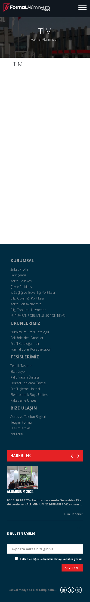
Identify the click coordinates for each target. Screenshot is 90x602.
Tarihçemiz (18, 275)
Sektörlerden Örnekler (26, 338)
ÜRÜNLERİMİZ (25, 323)
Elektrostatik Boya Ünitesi (29, 394)
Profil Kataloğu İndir (24, 343)
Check (11, 559)
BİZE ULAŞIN (23, 408)
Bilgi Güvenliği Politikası (27, 298)
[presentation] (24, 568)
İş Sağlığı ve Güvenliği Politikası (32, 292)
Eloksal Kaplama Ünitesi (28, 383)
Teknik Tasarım (21, 366)
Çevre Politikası (21, 286)
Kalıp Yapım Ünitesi (24, 377)
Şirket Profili (19, 269)
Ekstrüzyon (18, 371)
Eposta (77, 540)
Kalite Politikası (21, 281)
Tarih (78, 528)
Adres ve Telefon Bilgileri (28, 416)
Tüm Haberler (73, 514)
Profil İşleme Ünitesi (25, 389)
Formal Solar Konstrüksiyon (30, 349)
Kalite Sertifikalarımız (25, 304)
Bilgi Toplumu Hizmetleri (28, 310)
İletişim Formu (21, 422)
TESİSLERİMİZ (24, 357)
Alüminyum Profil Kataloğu (29, 332)
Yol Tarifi (16, 434)
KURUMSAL (22, 260)
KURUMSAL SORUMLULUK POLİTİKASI (37, 315)
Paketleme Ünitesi (23, 400)
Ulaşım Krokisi (20, 428)
